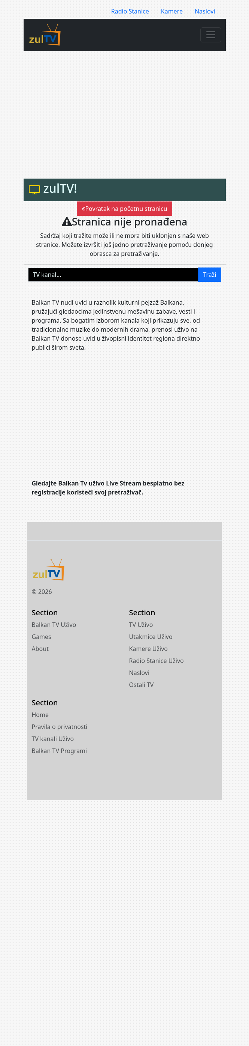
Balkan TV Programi (59, 751)
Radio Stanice (130, 11)
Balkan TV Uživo (54, 625)
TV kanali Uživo (53, 739)
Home (40, 715)
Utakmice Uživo (151, 637)
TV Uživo (141, 625)
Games (41, 637)
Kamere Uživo (148, 649)
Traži (209, 275)
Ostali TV (141, 685)
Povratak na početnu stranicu (124, 208)
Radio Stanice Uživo (156, 661)
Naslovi (205, 11)
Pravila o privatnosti (60, 727)
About (40, 649)
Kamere (172, 11)
